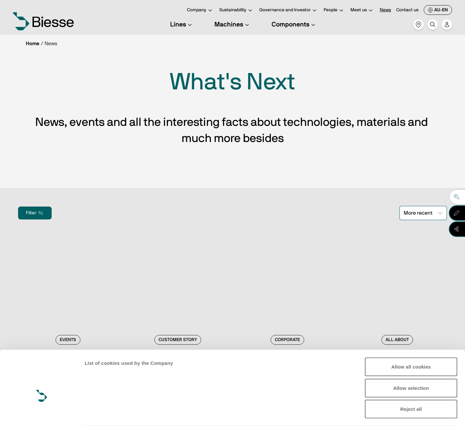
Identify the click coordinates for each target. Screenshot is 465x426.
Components (294, 24)
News (385, 10)
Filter (35, 213)
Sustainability (236, 10)
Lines (182, 24)
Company (200, 10)
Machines (232, 24)
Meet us (362, 10)
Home (32, 43)
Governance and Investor (288, 10)
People (334, 10)
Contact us (407, 10)
